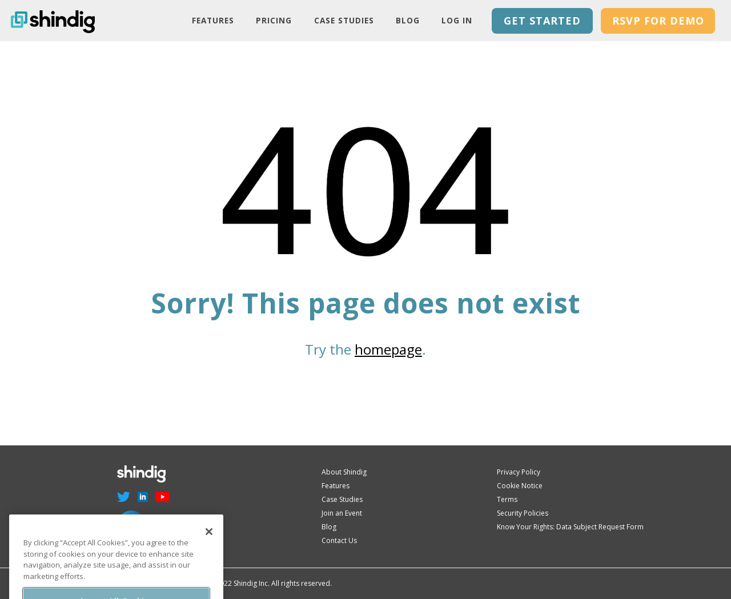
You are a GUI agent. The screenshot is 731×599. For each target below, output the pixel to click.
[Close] (209, 539)
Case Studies (344, 20)
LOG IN (456, 20)
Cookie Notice (520, 486)
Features (213, 20)
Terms (507, 499)
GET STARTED (542, 20)
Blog (408, 20)
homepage (388, 349)
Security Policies (522, 513)
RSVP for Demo (658, 20)
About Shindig (344, 472)
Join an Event (342, 513)
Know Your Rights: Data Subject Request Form (570, 527)
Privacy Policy (518, 472)
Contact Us (339, 540)
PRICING (274, 20)
